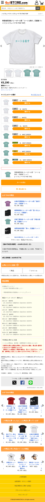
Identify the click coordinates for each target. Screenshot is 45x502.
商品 (11, 271)
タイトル (33, 271)
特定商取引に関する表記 (23, 486)
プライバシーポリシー (22, 490)
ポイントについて (7, 90)
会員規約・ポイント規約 (23, 481)
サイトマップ (22, 495)
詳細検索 (42, 8)
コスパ (40, 14)
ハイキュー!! (6, 14)
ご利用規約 (23, 477)
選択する (27, 103)
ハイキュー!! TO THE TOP (19, 14)
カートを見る (21, 182)
